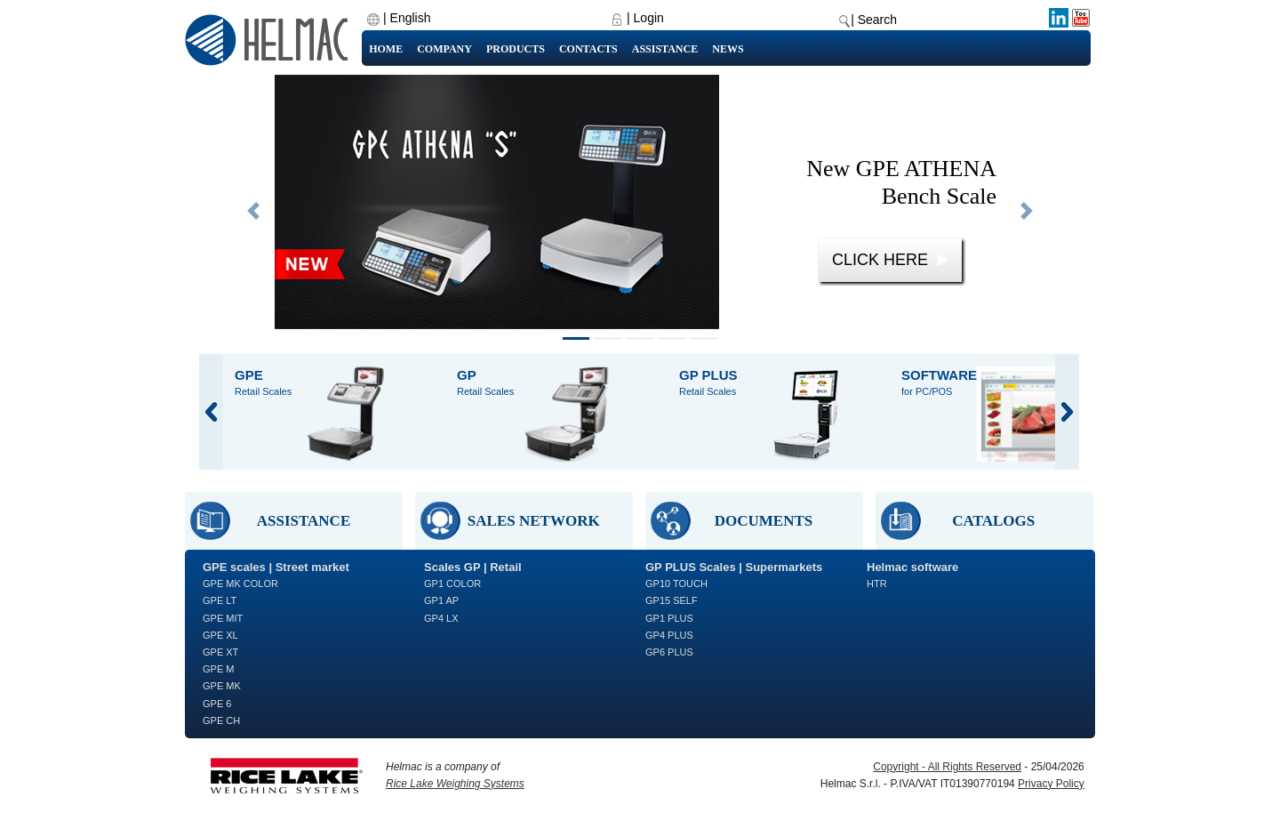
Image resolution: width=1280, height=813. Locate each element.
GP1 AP (441, 600)
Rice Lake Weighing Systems (455, 783)
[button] (253, 211)
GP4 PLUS (669, 635)
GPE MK (222, 685)
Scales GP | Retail (473, 567)
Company (444, 49)
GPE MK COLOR (240, 583)
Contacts (588, 49)
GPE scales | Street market (276, 567)
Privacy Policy (1051, 783)
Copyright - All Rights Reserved (947, 767)
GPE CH (221, 720)
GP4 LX (441, 618)
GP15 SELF (671, 600)
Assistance (665, 49)
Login (649, 18)
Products (515, 49)
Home (386, 49)
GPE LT (219, 600)
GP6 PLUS (669, 652)
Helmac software (912, 567)
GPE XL (220, 635)
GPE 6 (217, 703)
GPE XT (220, 652)
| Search (874, 19)
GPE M (218, 669)
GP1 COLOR (452, 583)
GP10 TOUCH (676, 583)
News (727, 49)
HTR (877, 583)
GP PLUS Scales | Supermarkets (733, 567)
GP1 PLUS (669, 618)
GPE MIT (223, 618)
